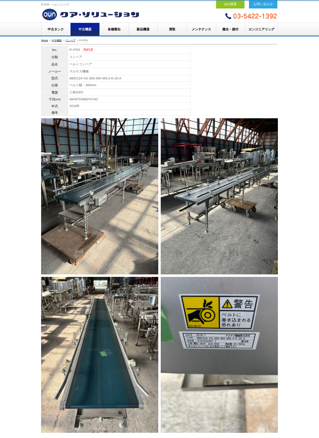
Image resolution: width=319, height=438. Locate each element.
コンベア (71, 40)
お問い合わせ (263, 4)
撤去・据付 (230, 29)
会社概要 (230, 4)
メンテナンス (201, 29)
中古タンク (56, 29)
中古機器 (85, 29)
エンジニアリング (261, 29)
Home (44, 40)
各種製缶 (114, 29)
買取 (172, 29)
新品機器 (143, 29)
